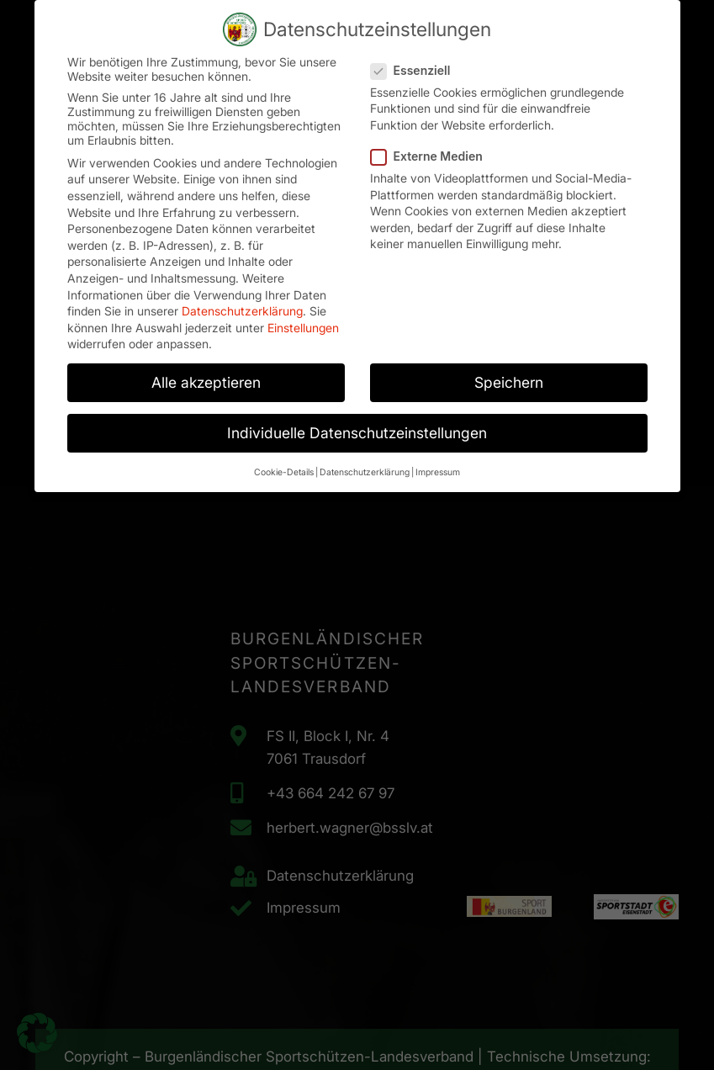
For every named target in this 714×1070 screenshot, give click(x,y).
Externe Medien (432, 153)
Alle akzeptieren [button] (206, 380)
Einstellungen (303, 324)
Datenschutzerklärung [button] (365, 468)
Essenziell (416, 67)
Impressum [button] (437, 468)
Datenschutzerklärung (242, 308)
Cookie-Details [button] (284, 468)
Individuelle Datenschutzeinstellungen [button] (357, 430)
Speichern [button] (508, 380)
